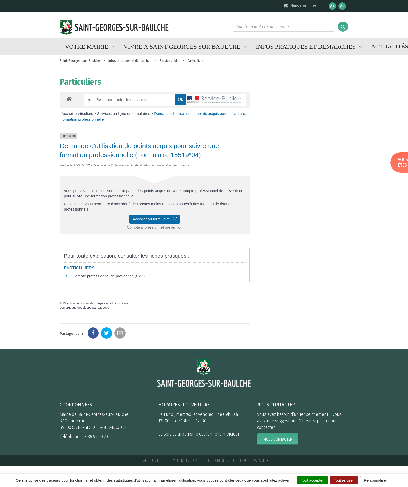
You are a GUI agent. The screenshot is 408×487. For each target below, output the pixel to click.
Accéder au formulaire (154, 219)
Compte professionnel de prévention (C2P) (109, 276)
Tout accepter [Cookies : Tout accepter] (312, 480)
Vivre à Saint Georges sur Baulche (186, 46)
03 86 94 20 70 (95, 436)
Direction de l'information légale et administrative (95, 303)
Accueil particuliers (78, 113)
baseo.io (103, 307)
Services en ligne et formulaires (124, 113)
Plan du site (150, 460)
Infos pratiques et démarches (309, 46)
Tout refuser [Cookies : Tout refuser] (344, 480)
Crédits (221, 460)
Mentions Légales (188, 460)
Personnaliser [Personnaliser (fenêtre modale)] (375, 480)
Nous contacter (299, 5)
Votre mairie (90, 46)
